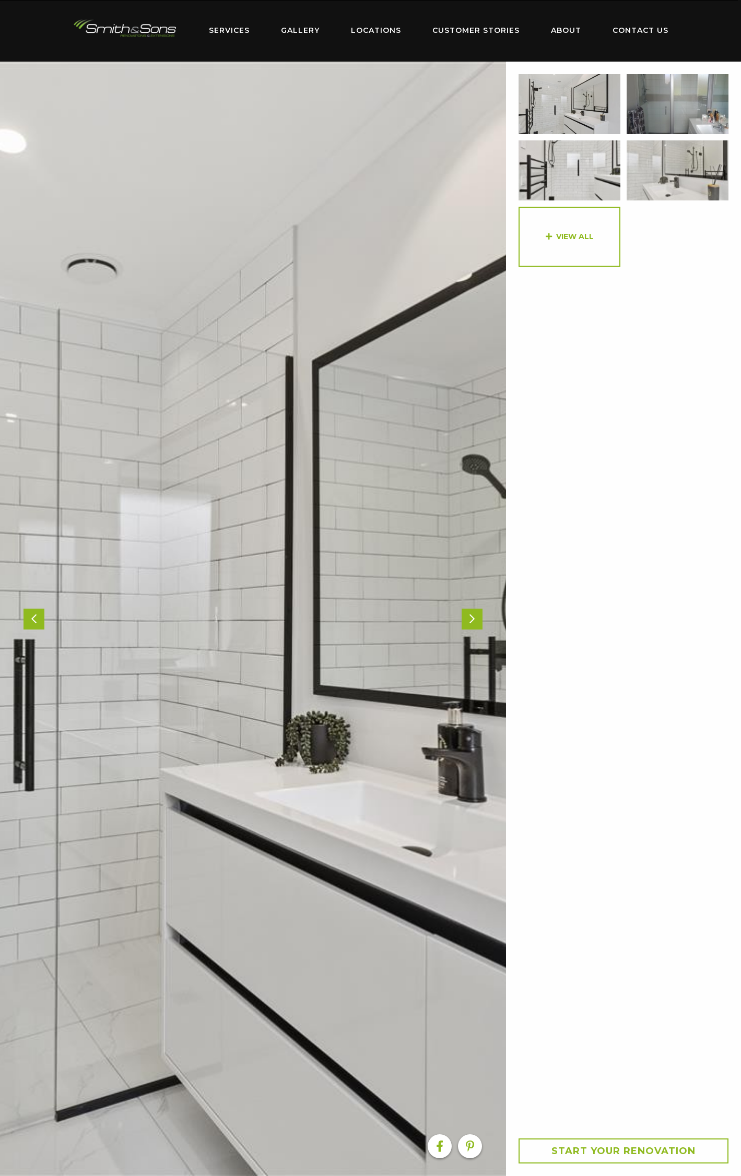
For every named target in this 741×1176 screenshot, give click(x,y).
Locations (376, 30)
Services (229, 30)
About (566, 30)
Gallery (300, 30)
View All (575, 236)
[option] (253, 619)
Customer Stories (476, 30)
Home (125, 28)
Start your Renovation (623, 1151)
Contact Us (640, 30)
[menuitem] (125, 31)
